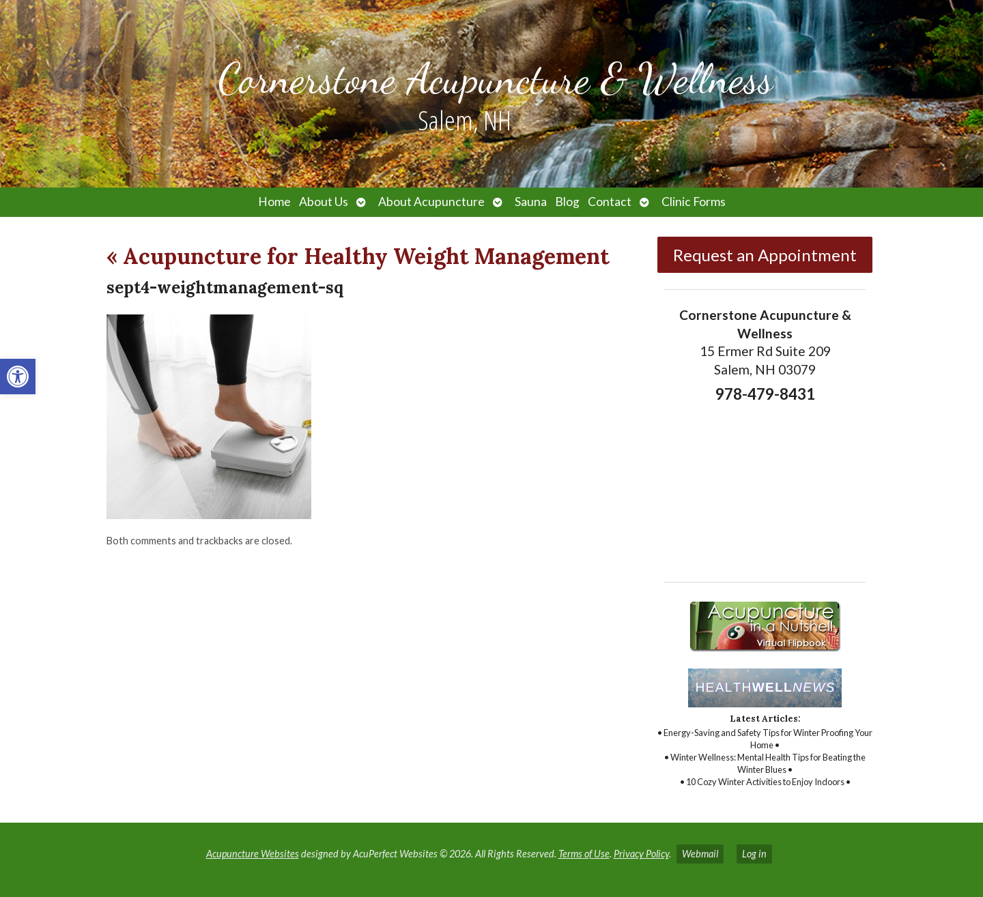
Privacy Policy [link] (641, 853)
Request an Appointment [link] (765, 255)
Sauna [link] (531, 201)
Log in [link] (754, 853)
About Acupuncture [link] (431, 201)
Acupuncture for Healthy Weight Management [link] (358, 256)
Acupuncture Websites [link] (252, 853)
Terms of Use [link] (584, 853)
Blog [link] (567, 201)
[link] (17, 376)
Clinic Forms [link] (693, 201)
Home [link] (274, 201)
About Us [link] (323, 201)
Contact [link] (609, 201)
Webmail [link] (700, 853)
